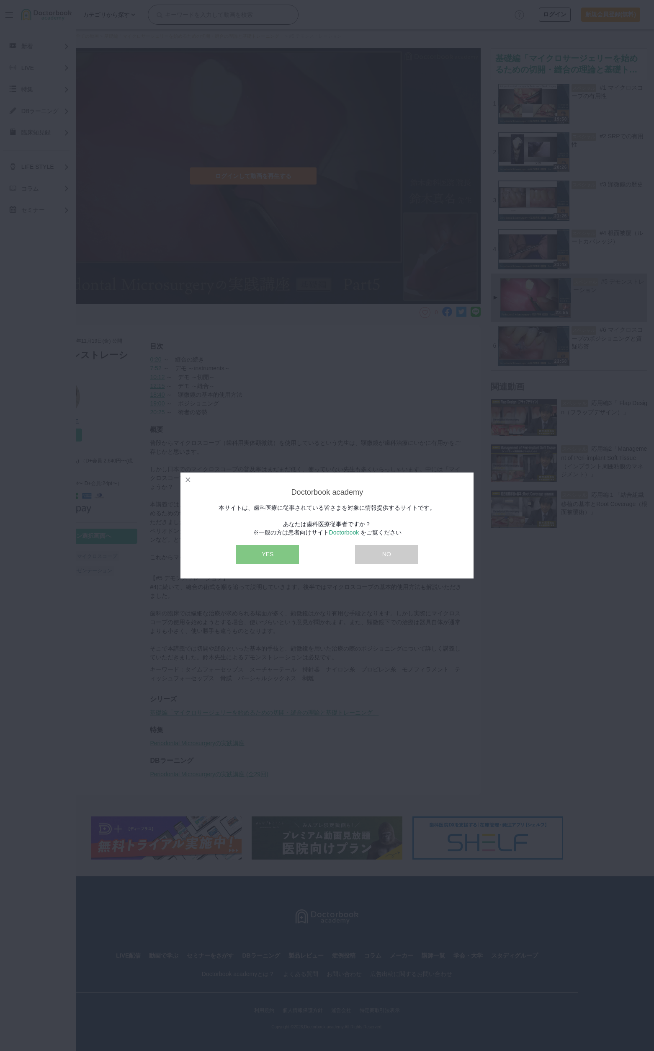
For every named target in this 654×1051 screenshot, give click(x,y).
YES (267, 554)
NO (386, 554)
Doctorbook (344, 532)
